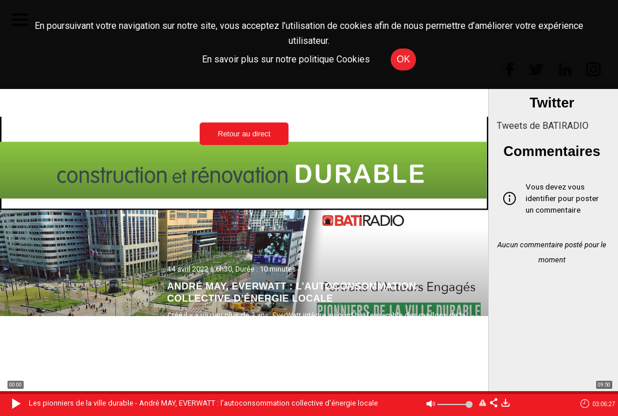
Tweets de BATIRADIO (543, 125)
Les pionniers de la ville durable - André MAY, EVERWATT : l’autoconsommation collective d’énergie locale (203, 403)
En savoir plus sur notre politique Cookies (286, 59)
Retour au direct (244, 133)
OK (403, 59)
